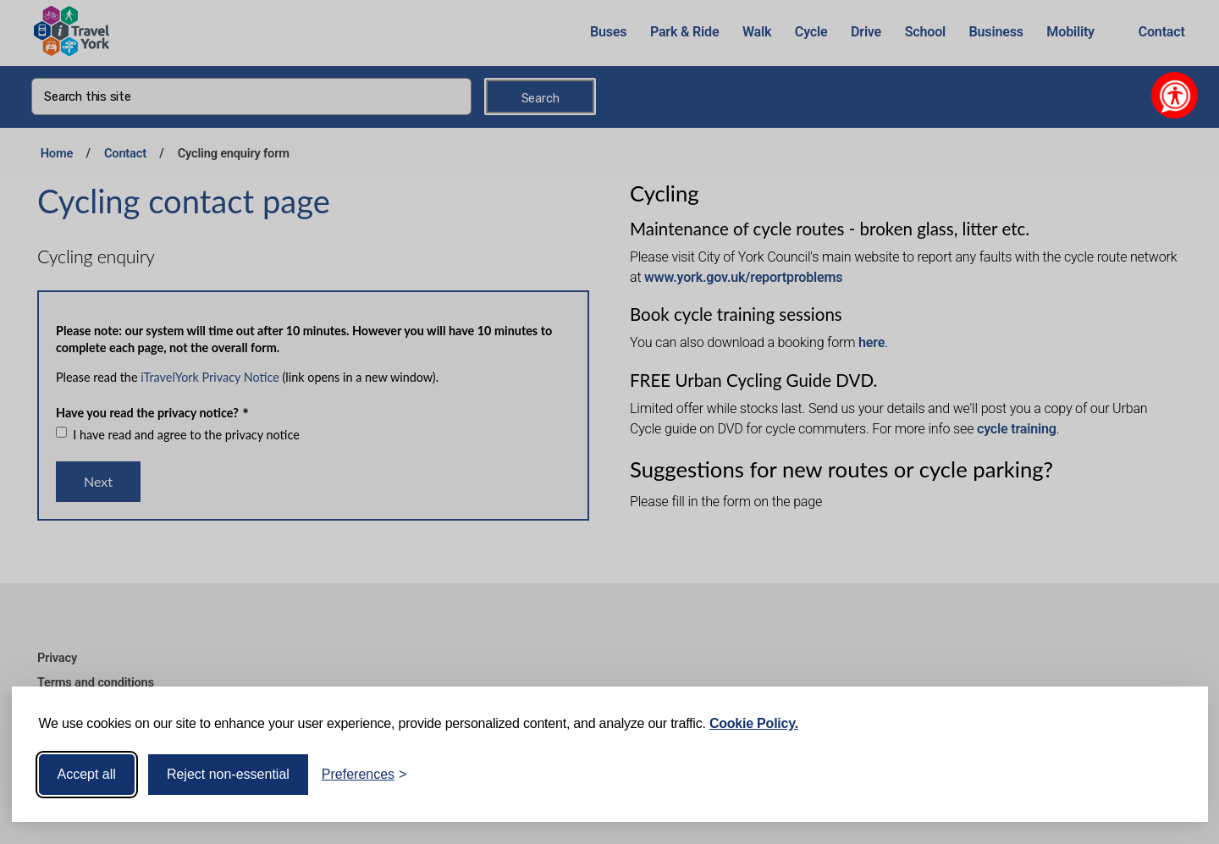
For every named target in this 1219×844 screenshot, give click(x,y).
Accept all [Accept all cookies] (87, 774)
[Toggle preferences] (364, 774)
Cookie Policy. (753, 723)
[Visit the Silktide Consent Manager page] (1171, 774)
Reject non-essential (228, 774)
